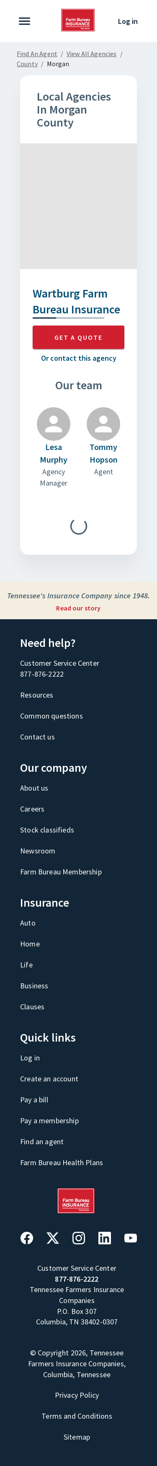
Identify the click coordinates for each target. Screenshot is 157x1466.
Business (34, 985)
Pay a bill (34, 1099)
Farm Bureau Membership (61, 871)
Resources (37, 695)
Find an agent (42, 1141)
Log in (128, 21)
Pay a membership (49, 1120)
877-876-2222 (42, 674)
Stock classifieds (47, 830)
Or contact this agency (78, 358)
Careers (32, 809)
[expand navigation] (26, 21)
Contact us (37, 737)
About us (34, 788)
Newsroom (37, 851)
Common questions (51, 716)
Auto (28, 923)
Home (30, 944)
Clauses (32, 1006)
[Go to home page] (78, 29)
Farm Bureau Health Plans (61, 1162)
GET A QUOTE (78, 337)
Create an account (49, 1078)
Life (26, 965)
